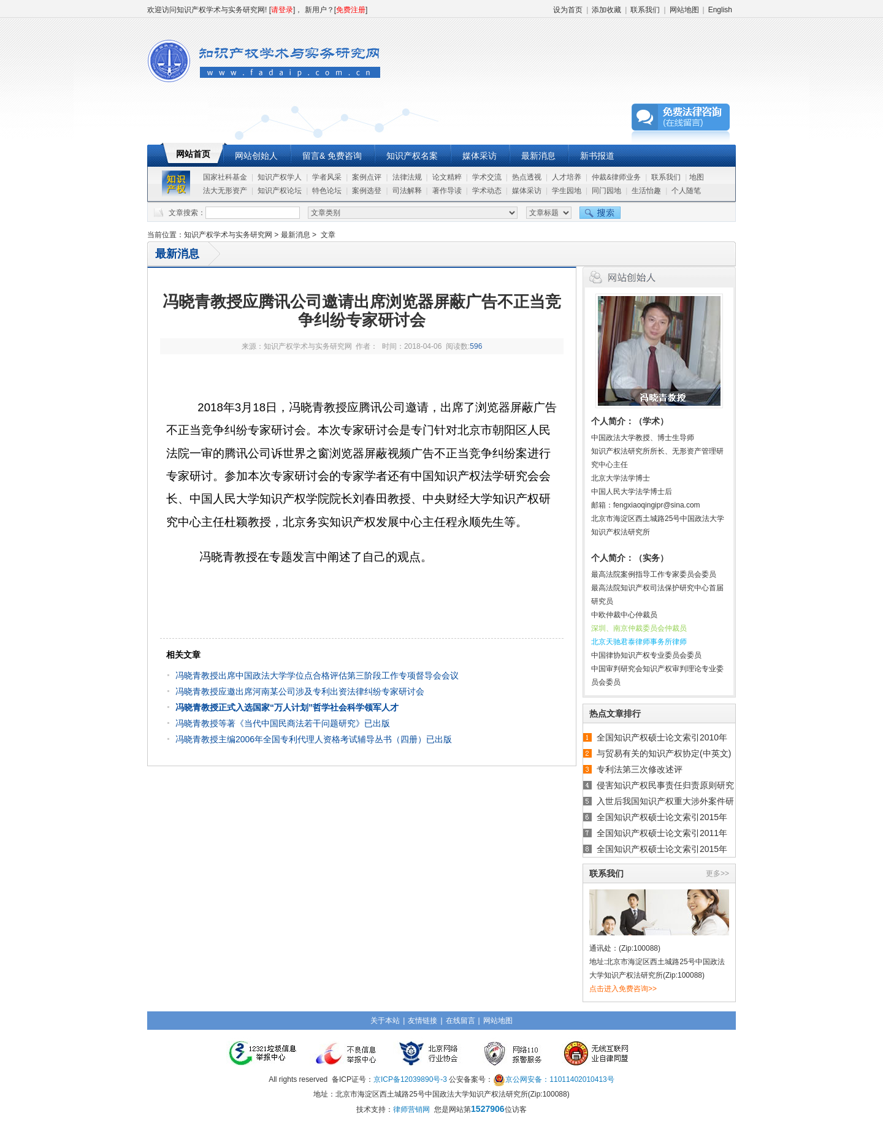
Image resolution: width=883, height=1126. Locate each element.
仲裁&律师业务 (616, 177)
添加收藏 (606, 10)
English (720, 10)
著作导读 (447, 190)
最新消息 (538, 156)
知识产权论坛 (280, 190)
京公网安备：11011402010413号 (559, 1079)
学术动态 (487, 190)
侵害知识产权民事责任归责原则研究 (665, 785)
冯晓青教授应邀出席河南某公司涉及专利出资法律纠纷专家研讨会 (299, 691)
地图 (696, 177)
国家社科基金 (225, 177)
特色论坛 (327, 190)
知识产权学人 (280, 177)
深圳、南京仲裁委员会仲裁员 (639, 628)
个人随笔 (686, 190)
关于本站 (385, 1020)
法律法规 (407, 177)
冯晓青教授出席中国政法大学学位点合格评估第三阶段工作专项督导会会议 (317, 675)
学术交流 (487, 177)
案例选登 (366, 190)
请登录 (282, 10)
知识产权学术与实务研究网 (228, 234)
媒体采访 (479, 156)
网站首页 (193, 154)
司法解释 (407, 190)
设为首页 (568, 10)
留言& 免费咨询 (332, 156)
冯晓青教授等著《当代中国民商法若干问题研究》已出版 (282, 723)
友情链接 (422, 1020)
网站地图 (684, 10)
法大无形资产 (225, 190)
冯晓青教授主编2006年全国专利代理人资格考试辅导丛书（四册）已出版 (313, 739)
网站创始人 (256, 156)
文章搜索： (187, 212)
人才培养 (566, 177)
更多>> (717, 873)
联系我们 (645, 10)
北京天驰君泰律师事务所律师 (639, 641)
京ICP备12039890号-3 (410, 1079)
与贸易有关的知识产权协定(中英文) (664, 753)
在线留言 (460, 1020)
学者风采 (327, 177)
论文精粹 (447, 177)
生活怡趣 (646, 190)
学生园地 (566, 190)
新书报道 (597, 156)
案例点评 (366, 177)
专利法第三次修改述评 (639, 769)
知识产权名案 (412, 156)
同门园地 (606, 190)
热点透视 (526, 177)
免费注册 (350, 10)
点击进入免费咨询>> (623, 988)
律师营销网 (411, 1109)
